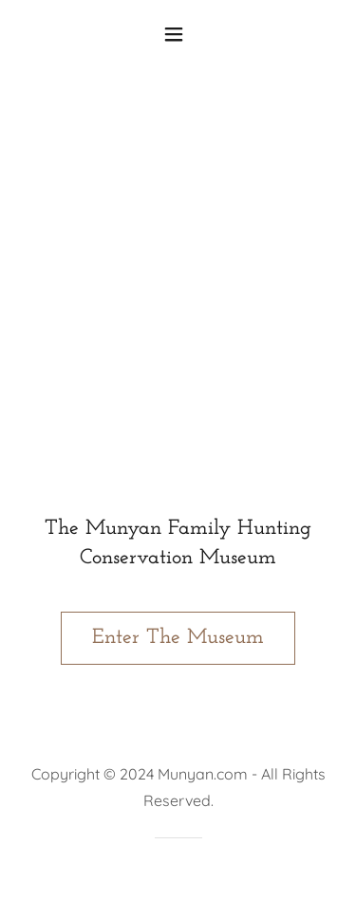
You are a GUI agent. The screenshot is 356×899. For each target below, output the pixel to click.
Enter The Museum (178, 638)
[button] (178, 34)
